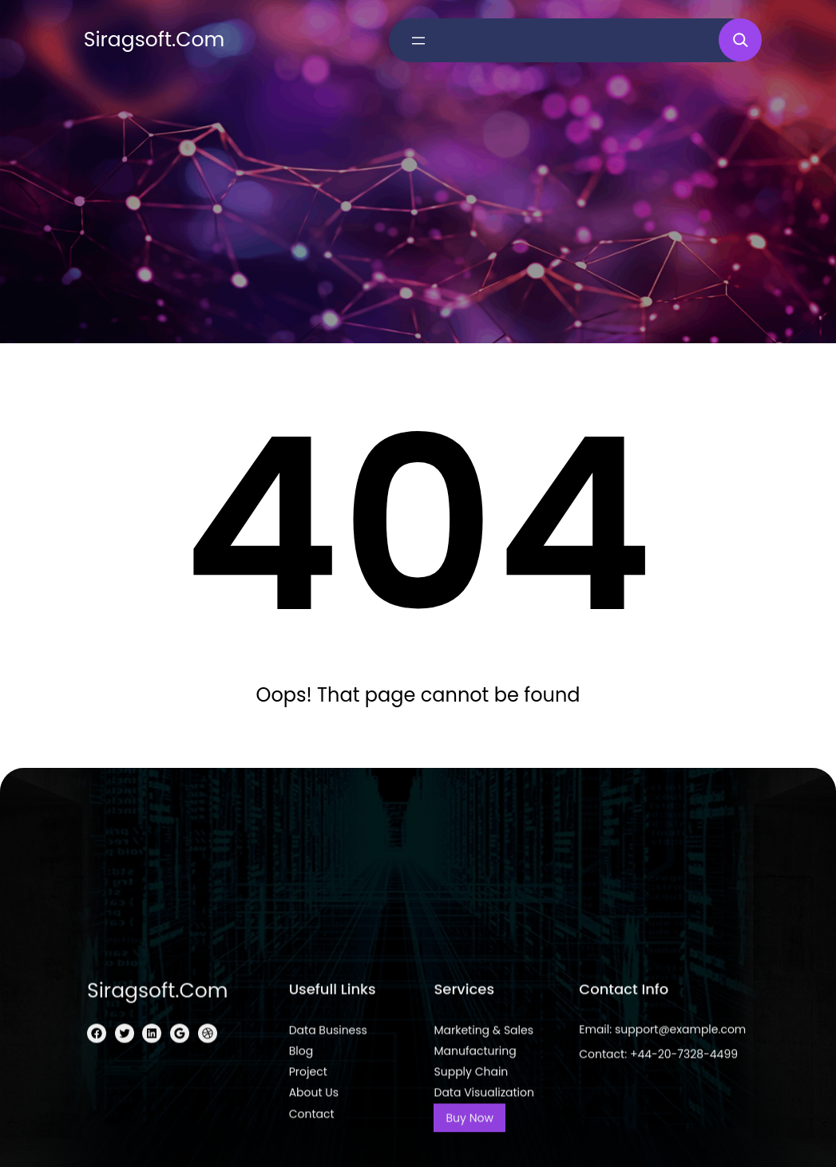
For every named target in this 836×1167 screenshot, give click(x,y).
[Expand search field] (740, 39)
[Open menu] (418, 40)
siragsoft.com (154, 39)
